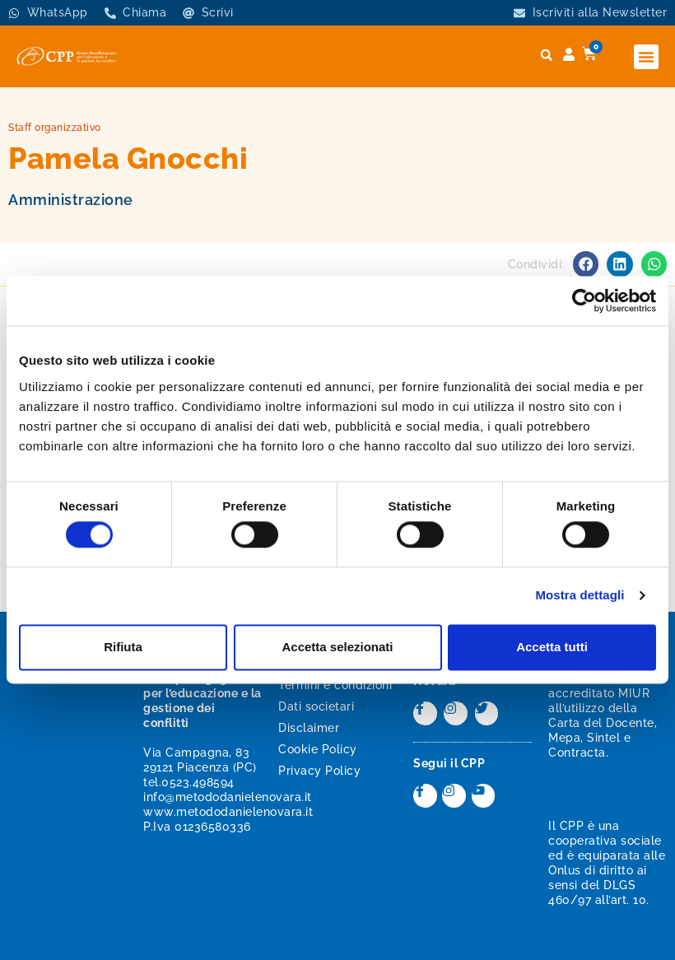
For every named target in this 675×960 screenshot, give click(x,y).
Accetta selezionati (337, 647)
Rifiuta (123, 647)
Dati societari (316, 706)
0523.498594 (198, 782)
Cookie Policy (317, 749)
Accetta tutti (552, 647)
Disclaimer (308, 727)
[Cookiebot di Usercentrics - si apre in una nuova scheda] (584, 300)
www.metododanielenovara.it (228, 811)
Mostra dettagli (579, 596)
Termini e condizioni (335, 685)
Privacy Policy (319, 770)
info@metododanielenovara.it (227, 797)
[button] (646, 56)
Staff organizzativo (54, 127)
